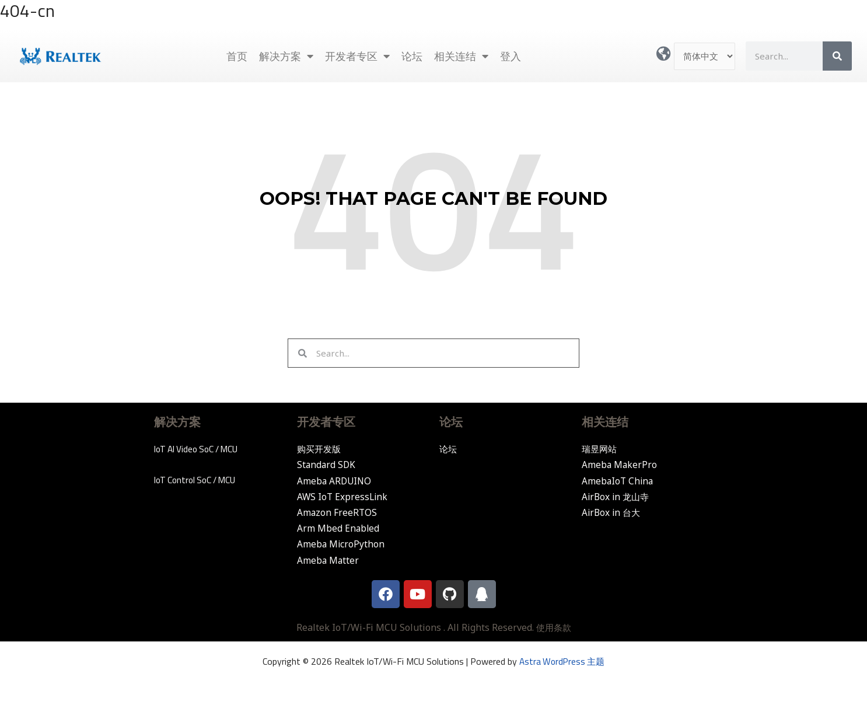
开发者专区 (357, 56)
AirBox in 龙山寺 (617, 496)
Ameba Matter (328, 560)
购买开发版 (320, 448)
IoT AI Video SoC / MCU (200, 449)
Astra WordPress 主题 (562, 661)
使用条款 (553, 627)
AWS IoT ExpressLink (343, 496)
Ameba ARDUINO (335, 480)
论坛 (411, 56)
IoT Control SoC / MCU (198, 480)
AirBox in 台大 (612, 512)
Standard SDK (327, 464)
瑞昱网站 (600, 448)
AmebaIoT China (618, 480)
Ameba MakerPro (620, 464)
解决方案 (286, 56)
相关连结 (461, 56)
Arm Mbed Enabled (338, 528)
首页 (236, 56)
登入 (510, 56)
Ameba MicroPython (341, 544)
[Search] (837, 56)
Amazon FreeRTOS (337, 512)
